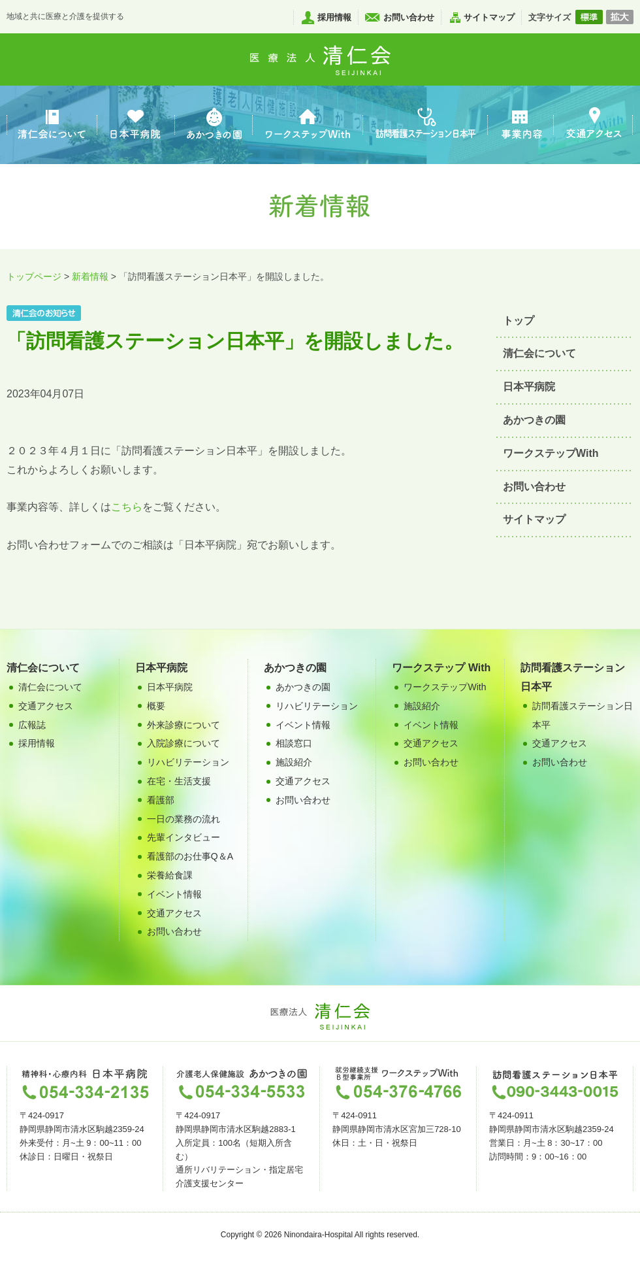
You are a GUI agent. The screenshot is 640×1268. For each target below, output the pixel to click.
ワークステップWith (551, 453)
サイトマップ (489, 17)
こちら (126, 506)
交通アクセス (174, 913)
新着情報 (90, 276)
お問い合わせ (408, 17)
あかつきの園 (534, 419)
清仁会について (539, 353)
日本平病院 (529, 386)
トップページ (34, 276)
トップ (518, 320)
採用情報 (334, 17)
